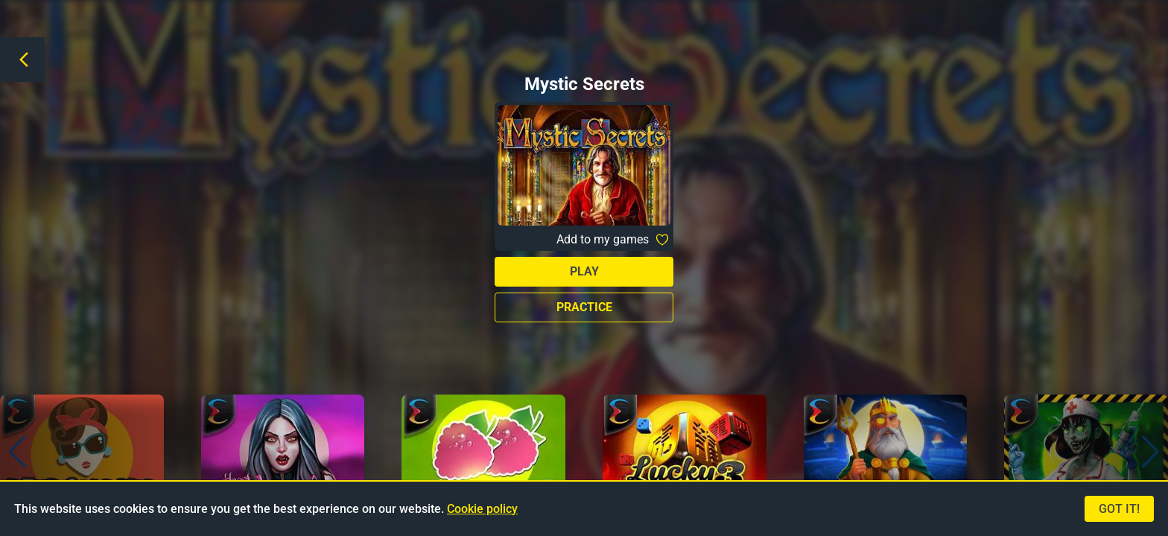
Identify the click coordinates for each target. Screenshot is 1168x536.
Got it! (1119, 509)
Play (584, 271)
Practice (584, 307)
